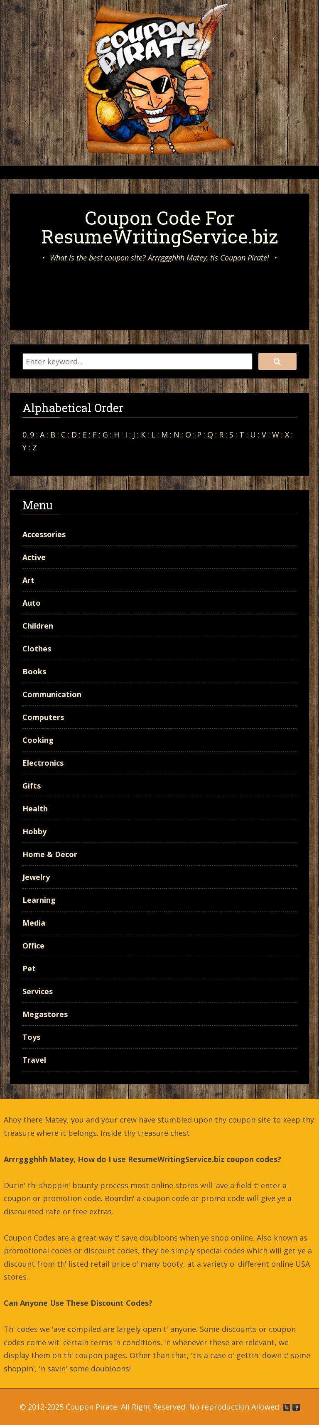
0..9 (28, 435)
